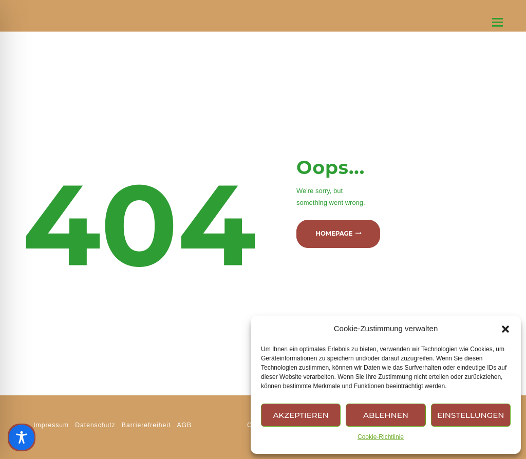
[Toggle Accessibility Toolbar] (21, 437)
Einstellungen (470, 415)
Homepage (333, 234)
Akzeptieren (301, 415)
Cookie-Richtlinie (381, 437)
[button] (505, 329)
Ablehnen (385, 415)
